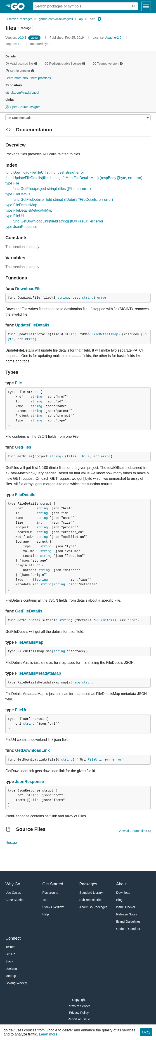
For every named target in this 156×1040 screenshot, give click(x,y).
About (121, 884)
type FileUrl (14, 216)
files (92, 19)
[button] (7, 63)
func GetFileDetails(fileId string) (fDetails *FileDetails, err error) (63, 199)
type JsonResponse (21, 227)
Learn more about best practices (28, 78)
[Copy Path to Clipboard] (99, 19)
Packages (88, 884)
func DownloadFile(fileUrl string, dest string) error (44, 172)
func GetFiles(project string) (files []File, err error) (52, 189)
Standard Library (91, 892)
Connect (13, 938)
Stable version (19, 71)
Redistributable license (65, 63)
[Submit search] (134, 6)
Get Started (52, 884)
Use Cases (13, 892)
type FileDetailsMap (21, 205)
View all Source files (133, 831)
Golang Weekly (16, 983)
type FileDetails (17, 194)
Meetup (10, 976)
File (18, 383)
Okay (146, 1032)
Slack (9, 961)
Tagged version (108, 63)
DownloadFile (28, 288)
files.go (11, 842)
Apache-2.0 (113, 37)
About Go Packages (93, 907)
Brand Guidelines (128, 921)
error (102, 298)
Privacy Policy (79, 1012)
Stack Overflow (53, 907)
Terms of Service (79, 1006)
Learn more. (48, 1034)
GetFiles (23, 447)
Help (45, 914)
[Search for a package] (81, 6)
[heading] (19, 6)
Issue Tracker (125, 907)
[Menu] (78, 117)
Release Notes (126, 914)
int (39, 523)
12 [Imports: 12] (13, 44)
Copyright (79, 1000)
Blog (119, 900)
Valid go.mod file (21, 63)
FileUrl (21, 710)
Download (123, 892)
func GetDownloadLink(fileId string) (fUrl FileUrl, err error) (58, 221)
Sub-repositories (90, 900)
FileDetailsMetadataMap (38, 673)
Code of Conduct (128, 929)
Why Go (12, 884)
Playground (50, 892)
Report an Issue (79, 1019)
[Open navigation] (146, 6)
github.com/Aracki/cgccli (56, 19)
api (81, 19)
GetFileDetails (28, 611)
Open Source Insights (22, 107)
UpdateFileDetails (32, 325)
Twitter (10, 947)
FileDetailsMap (105, 334)
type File (12, 183)
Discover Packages (19, 19)
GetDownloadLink (32, 750)
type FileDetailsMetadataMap (28, 210)
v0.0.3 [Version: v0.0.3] (16, 37)
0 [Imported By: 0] (40, 44)
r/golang (11, 968)
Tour (45, 900)
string (63, 298)
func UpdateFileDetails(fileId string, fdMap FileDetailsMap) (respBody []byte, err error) (73, 178)
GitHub (10, 954)
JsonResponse (29, 781)
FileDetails (25, 494)
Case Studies (14, 900)
